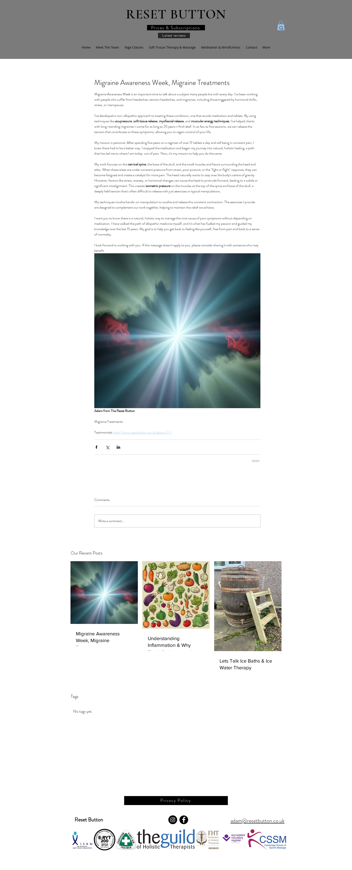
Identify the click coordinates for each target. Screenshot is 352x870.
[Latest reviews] (174, 35)
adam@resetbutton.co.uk (257, 821)
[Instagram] (172, 819)
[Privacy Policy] (176, 800)
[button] (176, 27)
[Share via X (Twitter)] (107, 447)
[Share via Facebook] (96, 447)
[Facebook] (183, 819)
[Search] (281, 28)
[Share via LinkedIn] (118, 447)
